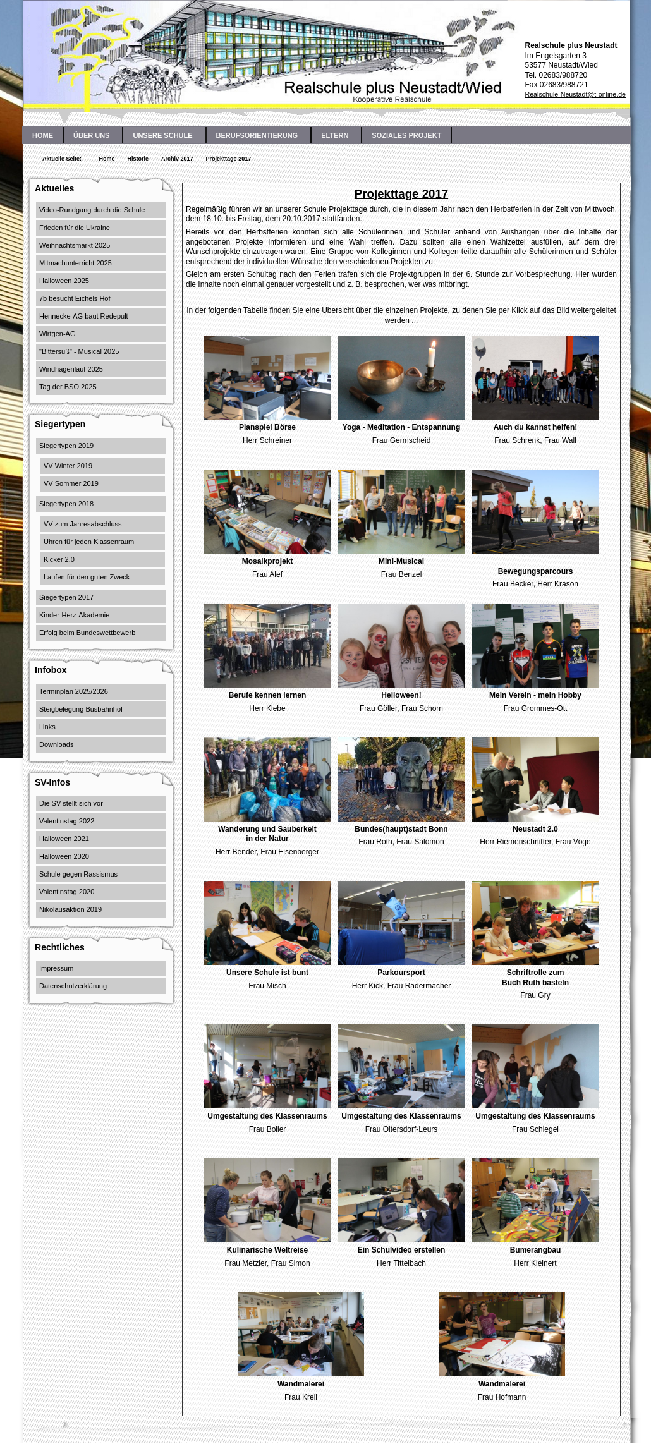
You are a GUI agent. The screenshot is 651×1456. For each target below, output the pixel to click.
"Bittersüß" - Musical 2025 (79, 351)
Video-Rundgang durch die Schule (92, 210)
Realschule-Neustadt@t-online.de (575, 94)
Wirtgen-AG (57, 333)
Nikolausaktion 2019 (70, 909)
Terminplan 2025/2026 (73, 691)
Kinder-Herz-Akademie (74, 615)
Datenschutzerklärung (73, 986)
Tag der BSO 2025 (68, 387)
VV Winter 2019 (68, 466)
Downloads (56, 744)
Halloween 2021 (64, 838)
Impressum (56, 968)
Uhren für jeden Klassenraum (89, 541)
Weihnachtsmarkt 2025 (74, 245)
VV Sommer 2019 (71, 483)
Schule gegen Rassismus (78, 874)
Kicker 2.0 (59, 559)
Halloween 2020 (64, 856)
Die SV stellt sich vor (71, 803)
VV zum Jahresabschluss (83, 524)
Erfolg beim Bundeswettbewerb (87, 632)
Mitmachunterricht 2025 (75, 263)
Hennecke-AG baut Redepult (83, 316)
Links (47, 727)
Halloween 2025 (64, 280)
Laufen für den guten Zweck (87, 577)
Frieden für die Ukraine (74, 227)
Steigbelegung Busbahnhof (81, 709)
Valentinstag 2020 (66, 891)
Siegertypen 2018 (66, 503)
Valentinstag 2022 (66, 821)
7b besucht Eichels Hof (75, 298)
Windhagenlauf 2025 (71, 369)
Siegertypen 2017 (66, 597)
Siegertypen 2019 (66, 445)
